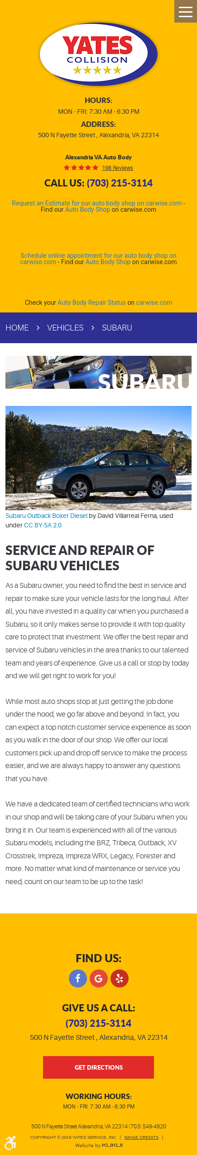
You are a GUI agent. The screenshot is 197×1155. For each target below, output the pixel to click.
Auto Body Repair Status (92, 302)
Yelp (120, 978)
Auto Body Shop (87, 209)
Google (99, 978)
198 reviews (117, 168)
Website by (98, 1145)
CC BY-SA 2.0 (43, 525)
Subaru (117, 327)
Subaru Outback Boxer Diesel (46, 515)
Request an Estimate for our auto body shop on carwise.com (97, 203)
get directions (99, 1067)
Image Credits (142, 1137)
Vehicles (65, 327)
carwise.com (154, 302)
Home (17, 327)
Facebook (78, 978)
